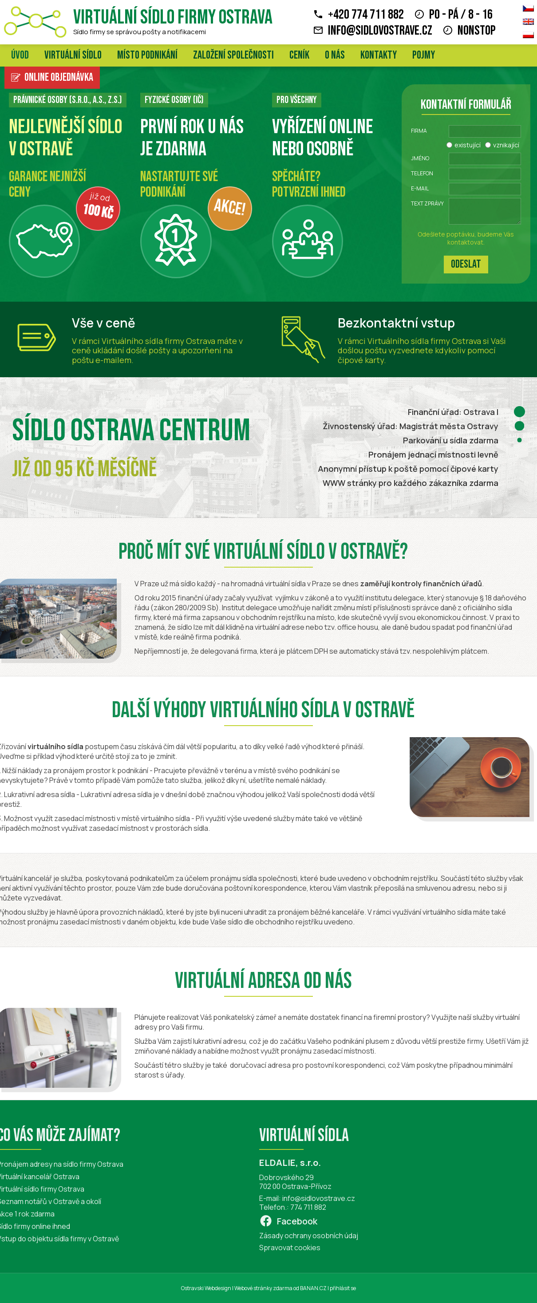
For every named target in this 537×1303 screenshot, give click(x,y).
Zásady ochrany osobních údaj (294, 1235)
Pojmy (423, 55)
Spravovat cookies (276, 1247)
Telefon (422, 173)
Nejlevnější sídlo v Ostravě (65, 138)
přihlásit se (343, 1288)
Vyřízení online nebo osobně (322, 138)
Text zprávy (427, 203)
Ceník (299, 55)
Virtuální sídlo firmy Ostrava (172, 17)
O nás (335, 55)
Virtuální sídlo (73, 55)
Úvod (20, 55)
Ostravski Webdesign (206, 1288)
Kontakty (378, 55)
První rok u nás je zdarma (192, 138)
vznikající (506, 145)
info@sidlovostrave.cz (380, 31)
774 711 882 (294, 1207)
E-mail (420, 188)
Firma (419, 130)
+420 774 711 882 (366, 15)
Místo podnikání (147, 55)
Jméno (420, 158)
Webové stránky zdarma (263, 1288)
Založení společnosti (233, 55)
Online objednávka (58, 77)
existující (467, 145)
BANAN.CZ (313, 1288)
